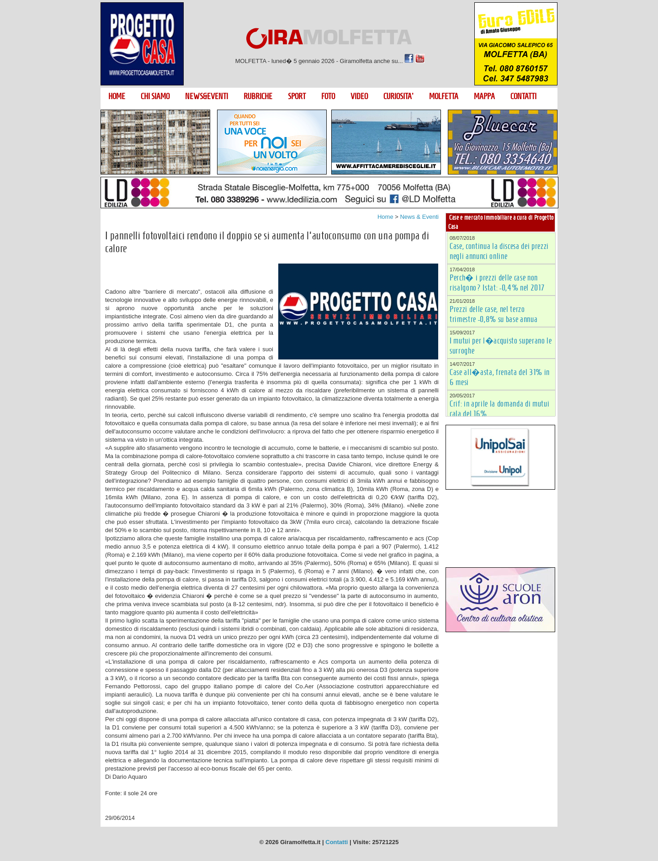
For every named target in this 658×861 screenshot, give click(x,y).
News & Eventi (419, 216)
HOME (116, 96)
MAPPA (484, 96)
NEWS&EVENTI (206, 96)
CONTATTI (523, 96)
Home (385, 216)
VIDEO (359, 96)
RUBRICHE (258, 96)
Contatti (336, 842)
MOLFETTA (443, 96)
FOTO (328, 96)
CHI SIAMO (155, 96)
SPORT (297, 96)
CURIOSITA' (398, 96)
